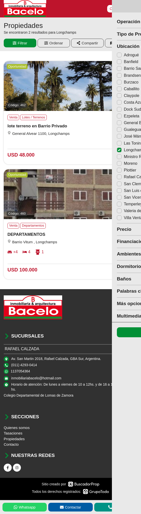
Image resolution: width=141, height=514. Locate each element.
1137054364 (20, 371)
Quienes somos (17, 428)
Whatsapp (25, 507)
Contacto (11, 444)
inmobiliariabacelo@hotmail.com (36, 378)
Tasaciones (13, 433)
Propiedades (14, 439)
